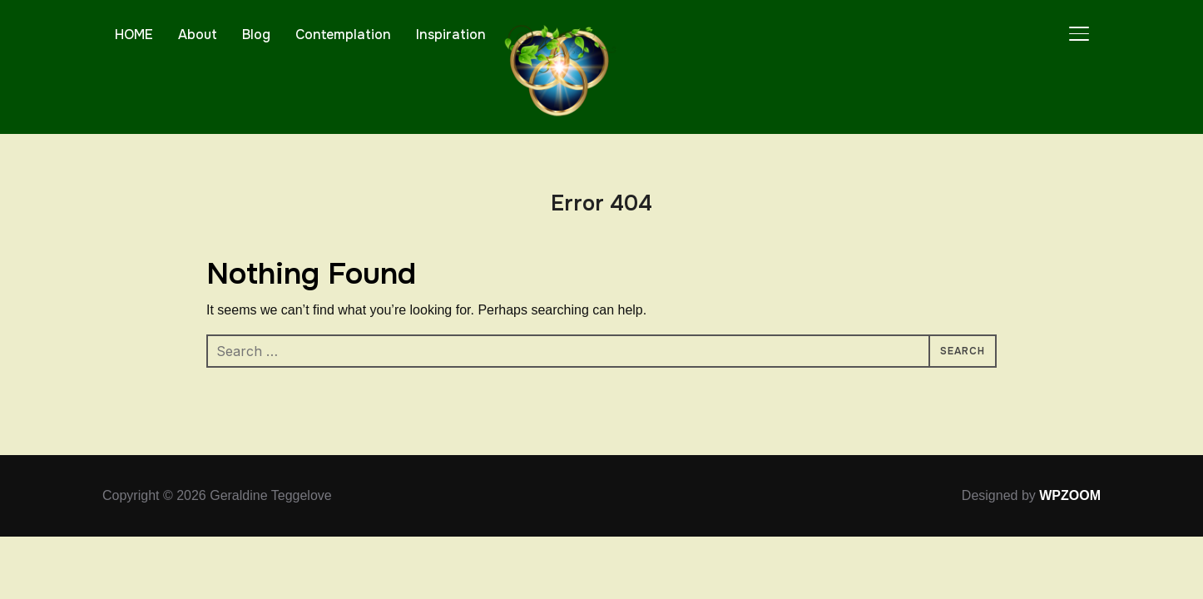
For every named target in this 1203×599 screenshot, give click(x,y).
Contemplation (343, 34)
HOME (134, 34)
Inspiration (451, 34)
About (197, 34)
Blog (256, 34)
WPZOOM (1070, 495)
